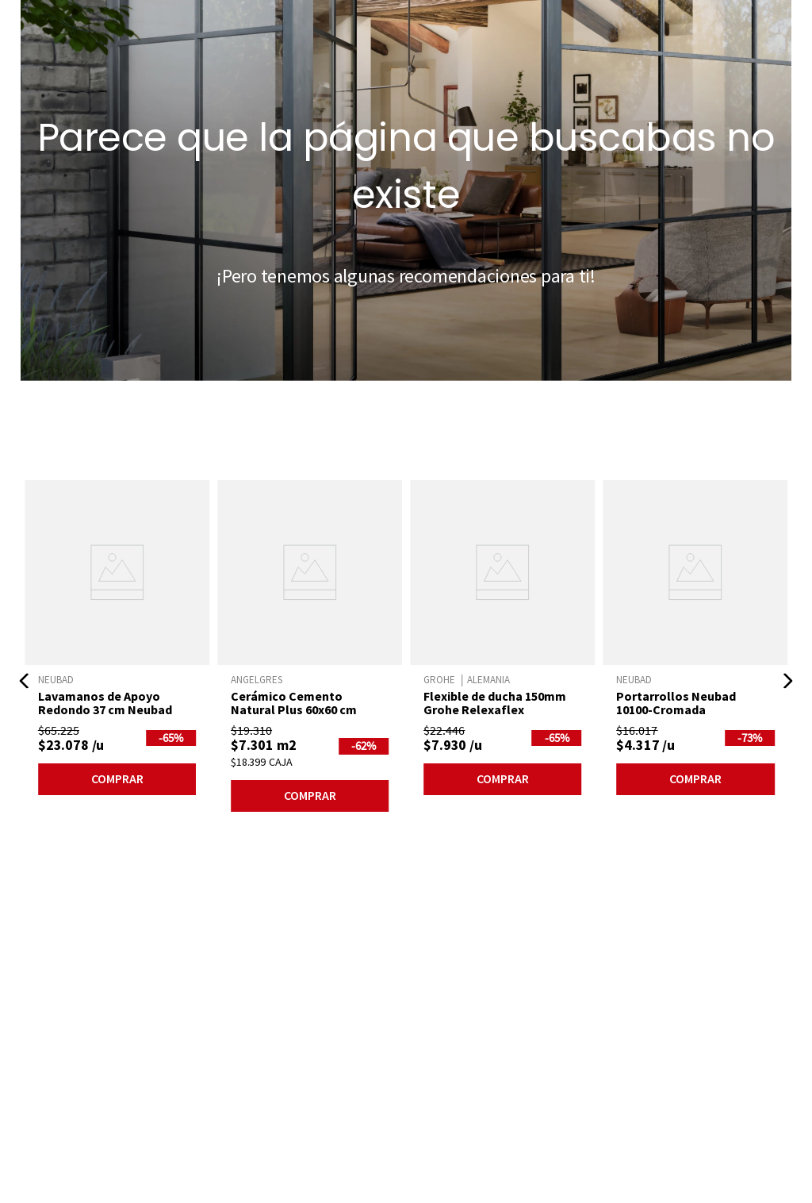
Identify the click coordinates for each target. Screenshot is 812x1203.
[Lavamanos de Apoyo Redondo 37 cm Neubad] (117, 640)
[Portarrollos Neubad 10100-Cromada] (695, 640)
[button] (24, 681)
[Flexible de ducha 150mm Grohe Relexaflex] (502, 640)
